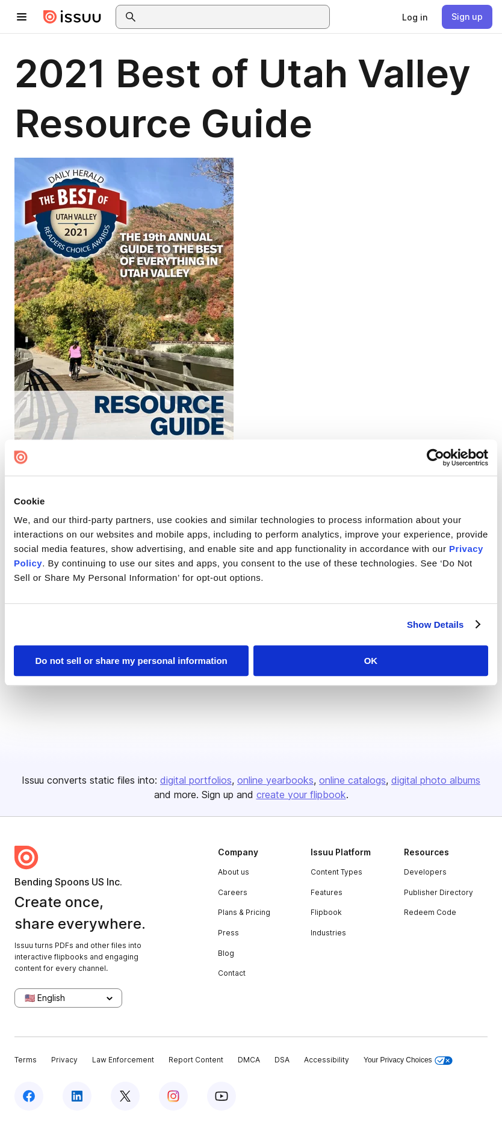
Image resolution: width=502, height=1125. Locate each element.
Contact (232, 973)
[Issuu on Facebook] (28, 1096)
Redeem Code (430, 912)
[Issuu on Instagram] (173, 1096)
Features (326, 892)
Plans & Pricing (244, 912)
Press (228, 932)
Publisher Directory (438, 892)
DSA (282, 1059)
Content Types (336, 871)
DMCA (249, 1059)
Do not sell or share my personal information (132, 660)
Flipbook (326, 912)
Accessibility (326, 1059)
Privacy (64, 1059)
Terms (25, 1059)
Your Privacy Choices (408, 1060)
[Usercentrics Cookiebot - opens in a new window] (435, 457)
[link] (414, 17)
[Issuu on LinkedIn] (77, 1096)
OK (371, 660)
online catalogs (352, 780)
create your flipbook (301, 795)
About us (233, 871)
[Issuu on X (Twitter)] (125, 1096)
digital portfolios (196, 780)
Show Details (435, 624)
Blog (226, 953)
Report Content (196, 1059)
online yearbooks (275, 780)
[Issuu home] (72, 16)
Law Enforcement (123, 1059)
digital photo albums (435, 780)
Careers (232, 892)
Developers (425, 871)
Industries (328, 932)
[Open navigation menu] (22, 17)
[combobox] (233, 16)
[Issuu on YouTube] (221, 1096)
